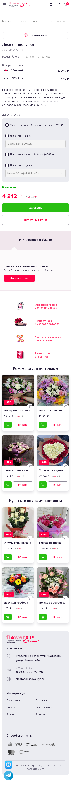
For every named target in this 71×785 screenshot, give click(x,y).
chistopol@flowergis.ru (30, 679)
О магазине (13, 700)
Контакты (41, 714)
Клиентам (12, 714)
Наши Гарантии (45, 707)
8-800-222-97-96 (29, 672)
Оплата (10, 707)
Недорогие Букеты (30, 21)
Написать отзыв (19, 278)
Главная (7, 21)
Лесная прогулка (58, 21)
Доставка (41, 700)
